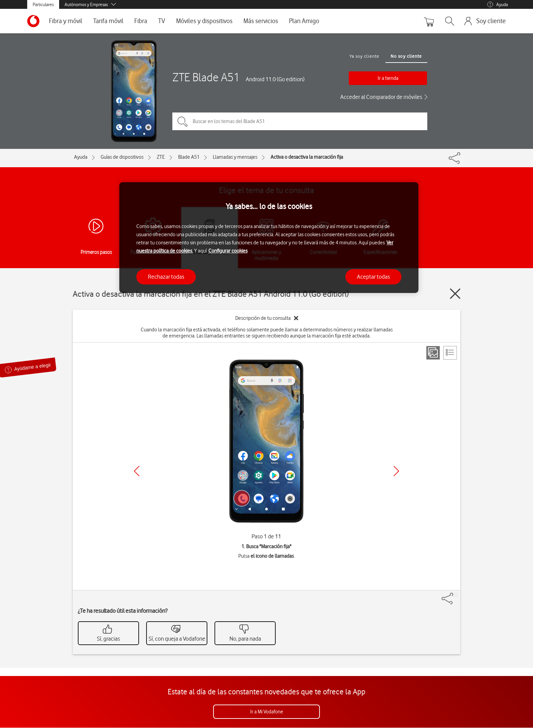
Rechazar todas (166, 276)
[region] (268, 237)
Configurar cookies (227, 251)
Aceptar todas (373, 276)
